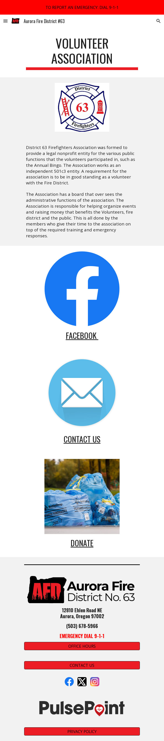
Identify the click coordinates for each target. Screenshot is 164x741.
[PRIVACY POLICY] (81, 731)
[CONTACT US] (81, 665)
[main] (82, 53)
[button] (5, 21)
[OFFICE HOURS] (81, 646)
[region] (82, 7)
